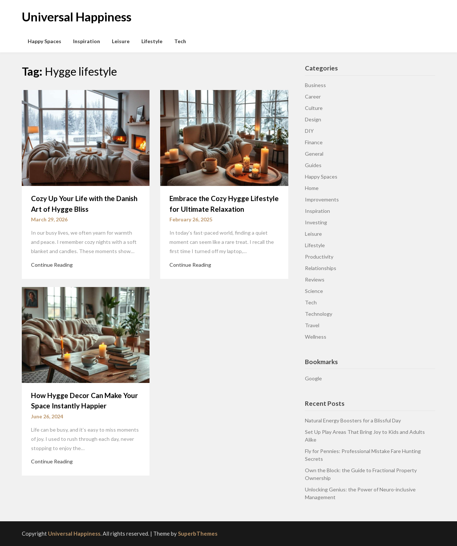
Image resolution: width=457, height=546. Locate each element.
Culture (314, 108)
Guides (313, 165)
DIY (309, 131)
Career (313, 96)
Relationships (320, 268)
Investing (316, 222)
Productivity (319, 256)
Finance (314, 142)
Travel (312, 325)
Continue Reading (52, 265)
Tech (180, 41)
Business (315, 85)
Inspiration (86, 41)
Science (314, 291)
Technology (318, 314)
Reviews (314, 279)
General (314, 154)
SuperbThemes (197, 533)
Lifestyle (151, 41)
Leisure (121, 41)
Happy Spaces (44, 41)
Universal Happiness (76, 16)
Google (313, 378)
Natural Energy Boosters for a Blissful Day (353, 420)
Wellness (315, 337)
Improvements (322, 199)
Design (313, 119)
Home (312, 188)
